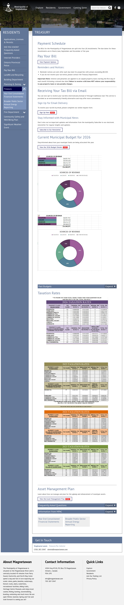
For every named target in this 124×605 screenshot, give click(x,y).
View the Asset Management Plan (52, 499)
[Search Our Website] (101, 8)
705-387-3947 (50, 581)
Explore (89, 568)
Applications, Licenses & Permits (14, 41)
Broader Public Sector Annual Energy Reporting (13, 104)
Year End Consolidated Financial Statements (14, 95)
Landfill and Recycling (13, 75)
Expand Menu (24, 84)
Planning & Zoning (12, 84)
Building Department (13, 79)
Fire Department (11, 112)
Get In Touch (43, 540)
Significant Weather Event (12, 126)
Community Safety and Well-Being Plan (14, 118)
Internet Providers (12, 57)
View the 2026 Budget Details (51, 147)
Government (91, 571)
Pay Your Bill (9, 70)
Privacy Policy (92, 579)
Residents (90, 573)
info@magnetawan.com (54, 579)
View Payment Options (48, 62)
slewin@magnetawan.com (57, 549)
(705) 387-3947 (40, 549)
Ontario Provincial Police (12, 64)
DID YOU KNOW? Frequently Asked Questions (11, 50)
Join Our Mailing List (94, 576)
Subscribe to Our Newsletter (50, 130)
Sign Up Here (44, 112)
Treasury (8, 89)
